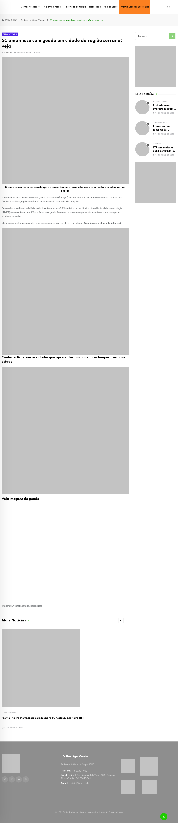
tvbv (8, 53)
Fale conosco (111, 7)
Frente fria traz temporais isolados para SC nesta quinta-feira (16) (43, 718)
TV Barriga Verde (51, 7)
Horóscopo (95, 7)
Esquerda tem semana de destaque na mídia (164, 129)
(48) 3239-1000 (79, 770)
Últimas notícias (28, 7)
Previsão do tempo (76, 7)
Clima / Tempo (9, 713)
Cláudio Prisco (160, 123)
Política (157, 144)
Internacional (160, 102)
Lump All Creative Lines (111, 812)
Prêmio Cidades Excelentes (135, 7)
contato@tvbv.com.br (79, 783)
